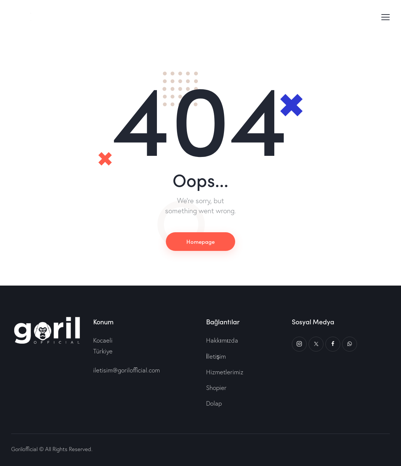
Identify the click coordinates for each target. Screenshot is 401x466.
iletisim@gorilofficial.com (126, 370)
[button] (385, 17)
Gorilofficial (24, 449)
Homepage (200, 241)
